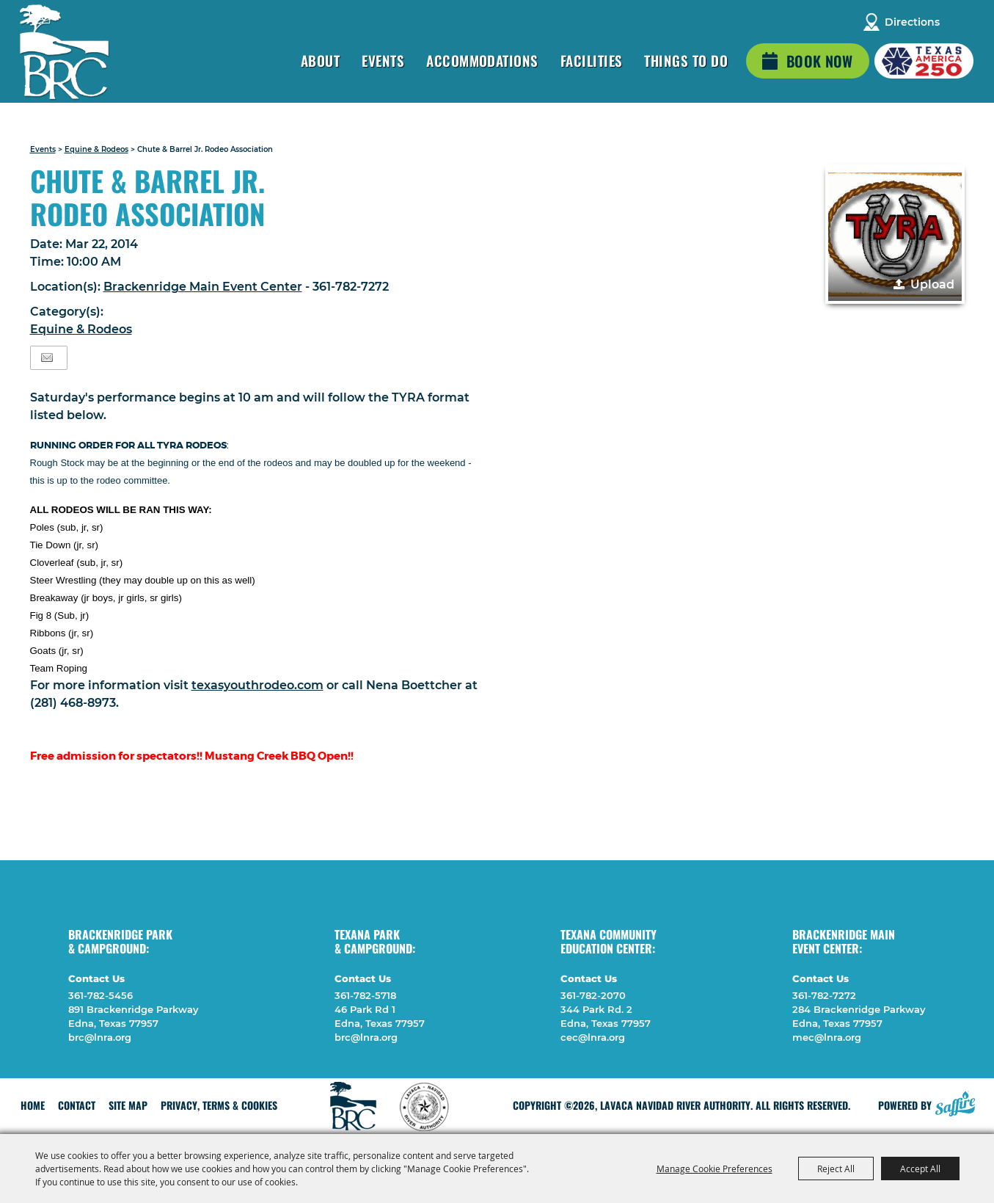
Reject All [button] (836, 1168)
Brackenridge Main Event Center (202, 287)
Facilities (591, 60)
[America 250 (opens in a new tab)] (923, 61)
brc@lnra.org (99, 1037)
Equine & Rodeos (96, 149)
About (320, 60)
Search (960, 22)
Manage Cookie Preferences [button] (714, 1168)
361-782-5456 (100, 995)
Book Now (819, 61)
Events (383, 60)
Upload (932, 284)
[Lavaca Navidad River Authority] (64, 52)
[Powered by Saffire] (955, 1101)
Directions (912, 22)
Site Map (128, 1105)
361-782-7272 (824, 995)
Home (33, 1105)
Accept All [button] (920, 1168)
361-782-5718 (365, 995)
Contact (76, 1105)
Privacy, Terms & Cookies (219, 1105)
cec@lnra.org (592, 1037)
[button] (895, 234)
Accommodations (482, 60)
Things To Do (686, 60)
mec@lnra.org (826, 1037)
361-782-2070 (593, 995)
